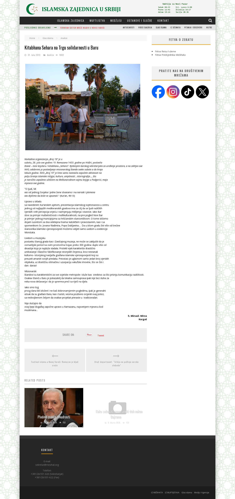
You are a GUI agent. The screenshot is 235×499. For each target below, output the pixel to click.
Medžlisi (116, 21)
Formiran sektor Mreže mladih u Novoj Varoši (82, 27)
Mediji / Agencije (201, 492)
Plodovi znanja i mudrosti (54, 416)
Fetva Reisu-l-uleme (165, 51)
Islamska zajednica (70, 21)
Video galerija (145, 27)
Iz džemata (175, 27)
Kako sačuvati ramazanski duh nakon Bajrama (119, 414)
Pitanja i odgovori (193, 27)
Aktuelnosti (128, 27)
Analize (50, 55)
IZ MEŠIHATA (157, 492)
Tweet (100, 335)
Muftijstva (97, 21)
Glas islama (161, 27)
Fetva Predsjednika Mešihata (170, 54)
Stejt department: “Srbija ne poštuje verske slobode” (116, 363)
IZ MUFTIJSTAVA (172, 492)
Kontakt (163, 21)
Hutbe (209, 27)
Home (32, 38)
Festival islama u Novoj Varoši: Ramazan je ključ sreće (54, 363)
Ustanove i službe (139, 21)
